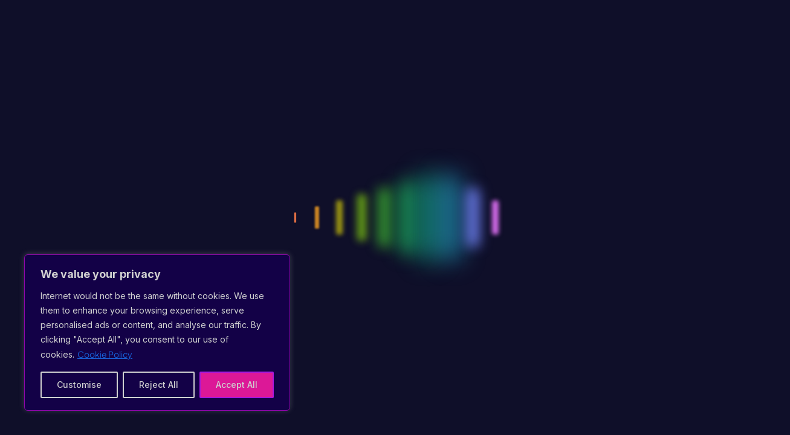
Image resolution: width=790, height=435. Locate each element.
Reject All (158, 384)
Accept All (236, 384)
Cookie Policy (104, 354)
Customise (79, 384)
